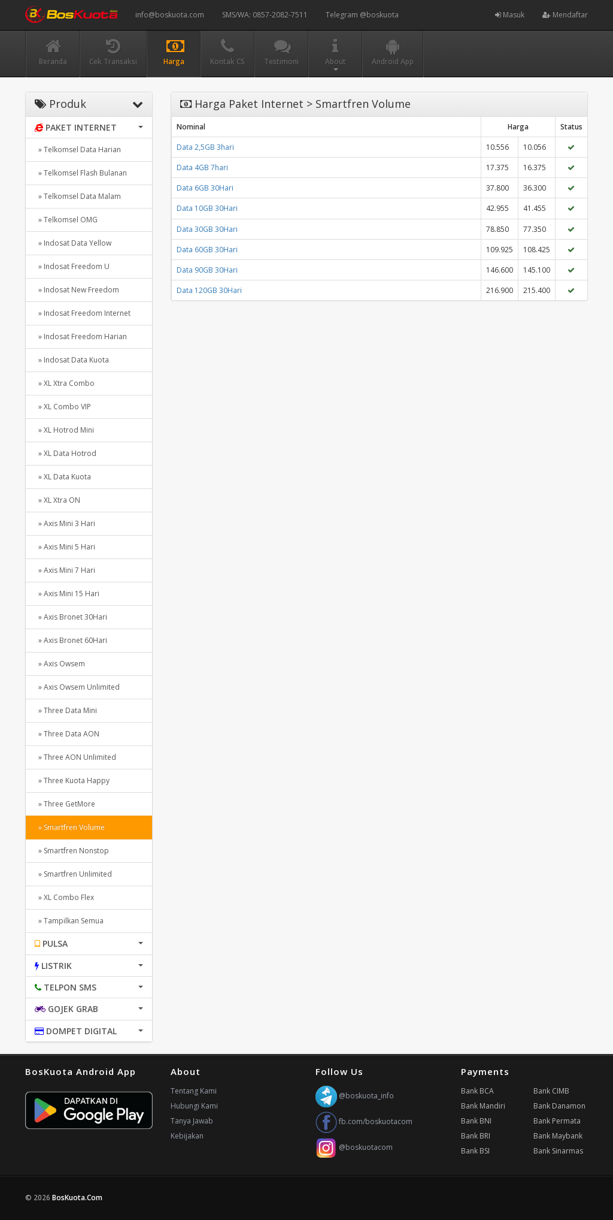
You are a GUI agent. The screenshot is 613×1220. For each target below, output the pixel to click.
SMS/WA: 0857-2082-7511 (265, 15)
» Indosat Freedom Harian (81, 336)
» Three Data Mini (66, 710)
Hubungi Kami (194, 1106)
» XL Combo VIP (63, 406)
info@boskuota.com (169, 15)
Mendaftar (565, 15)
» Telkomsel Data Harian (78, 149)
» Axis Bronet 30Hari (71, 617)
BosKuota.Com (78, 1197)
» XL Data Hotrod (65, 453)
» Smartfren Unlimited (73, 874)
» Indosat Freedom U (72, 266)
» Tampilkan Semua (69, 921)
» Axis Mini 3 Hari (65, 523)
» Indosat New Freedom (77, 290)
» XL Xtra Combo (65, 383)
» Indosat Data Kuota (72, 360)
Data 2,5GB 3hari (205, 147)
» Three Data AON (67, 734)
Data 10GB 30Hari (207, 208)
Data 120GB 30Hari (209, 290)
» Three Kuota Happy (72, 780)
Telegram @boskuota (362, 15)
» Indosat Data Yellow (73, 243)
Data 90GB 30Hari (207, 270)
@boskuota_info (354, 1096)
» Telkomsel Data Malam (78, 196)
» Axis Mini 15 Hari (67, 593)
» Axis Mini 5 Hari (65, 547)
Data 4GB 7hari (202, 167)
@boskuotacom (354, 1147)
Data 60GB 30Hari (207, 249)
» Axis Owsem (60, 664)
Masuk (509, 15)
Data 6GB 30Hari (205, 188)
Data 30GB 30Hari (207, 229)
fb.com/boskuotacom (363, 1121)
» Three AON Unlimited (75, 757)
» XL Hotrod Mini (64, 430)
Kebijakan (187, 1136)
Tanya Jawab (192, 1121)
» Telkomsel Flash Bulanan (81, 173)
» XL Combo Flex (64, 897)
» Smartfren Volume (70, 827)
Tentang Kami (194, 1091)
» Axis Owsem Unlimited (77, 687)
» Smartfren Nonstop (72, 850)
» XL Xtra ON (57, 500)
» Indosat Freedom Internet (83, 313)
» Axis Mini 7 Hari (65, 570)
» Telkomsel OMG (66, 220)
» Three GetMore (65, 804)
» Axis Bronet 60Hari (71, 640)
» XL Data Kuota (63, 477)
